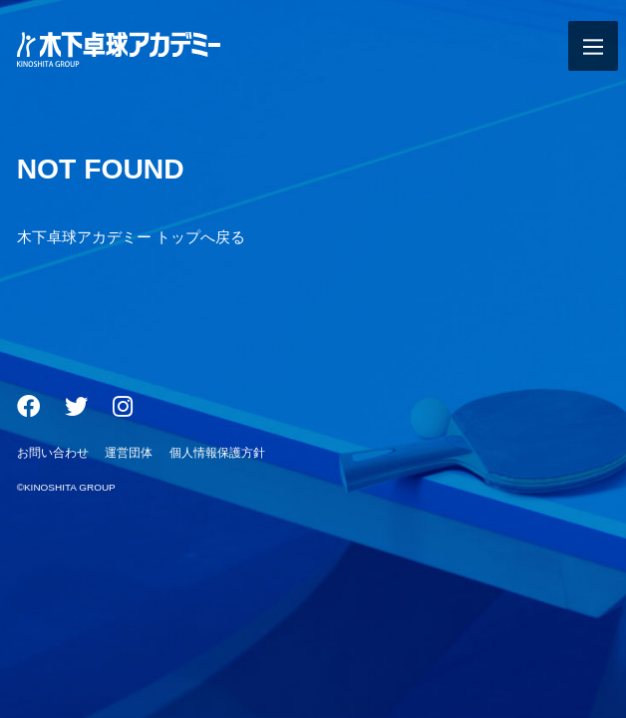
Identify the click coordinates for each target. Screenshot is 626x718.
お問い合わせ (53, 452)
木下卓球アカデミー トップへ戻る (131, 236)
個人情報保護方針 (217, 452)
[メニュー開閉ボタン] (593, 46)
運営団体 (129, 452)
